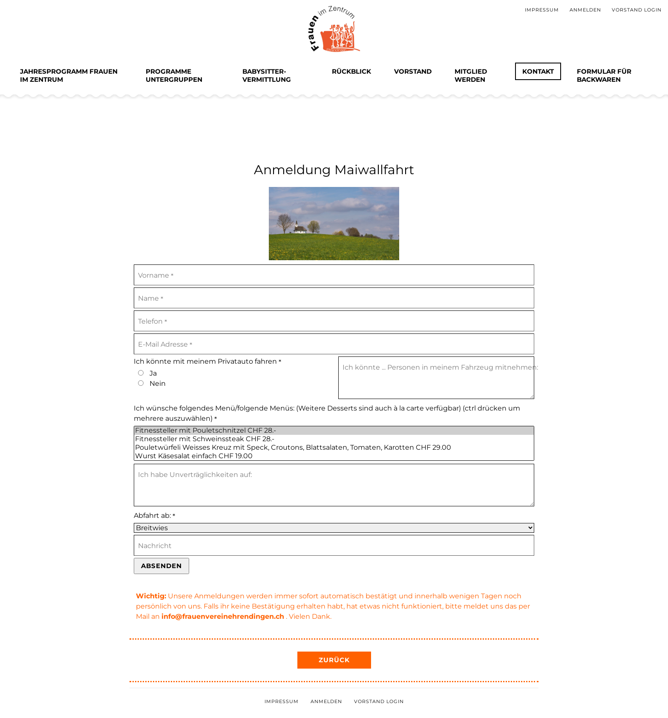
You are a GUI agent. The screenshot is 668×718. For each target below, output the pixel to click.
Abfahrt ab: (154, 515)
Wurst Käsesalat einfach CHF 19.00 (334, 456)
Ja (153, 373)
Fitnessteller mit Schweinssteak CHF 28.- (334, 439)
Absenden (161, 566)
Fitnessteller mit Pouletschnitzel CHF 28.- (334, 430)
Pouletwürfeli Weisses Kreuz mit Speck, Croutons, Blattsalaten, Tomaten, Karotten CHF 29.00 (334, 447)
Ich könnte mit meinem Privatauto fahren (207, 361)
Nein (158, 383)
